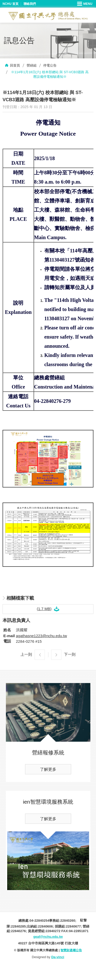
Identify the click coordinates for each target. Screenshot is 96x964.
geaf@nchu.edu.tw (48, 937)
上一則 (26, 654)
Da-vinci (57, 957)
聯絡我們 (30, 4)
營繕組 (32, 65)
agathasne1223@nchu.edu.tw (41, 636)
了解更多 (48, 769)
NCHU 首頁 (10, 4)
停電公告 (50, 65)
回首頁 (15, 65)
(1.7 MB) (44, 609)
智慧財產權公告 (71, 950)
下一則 (70, 654)
